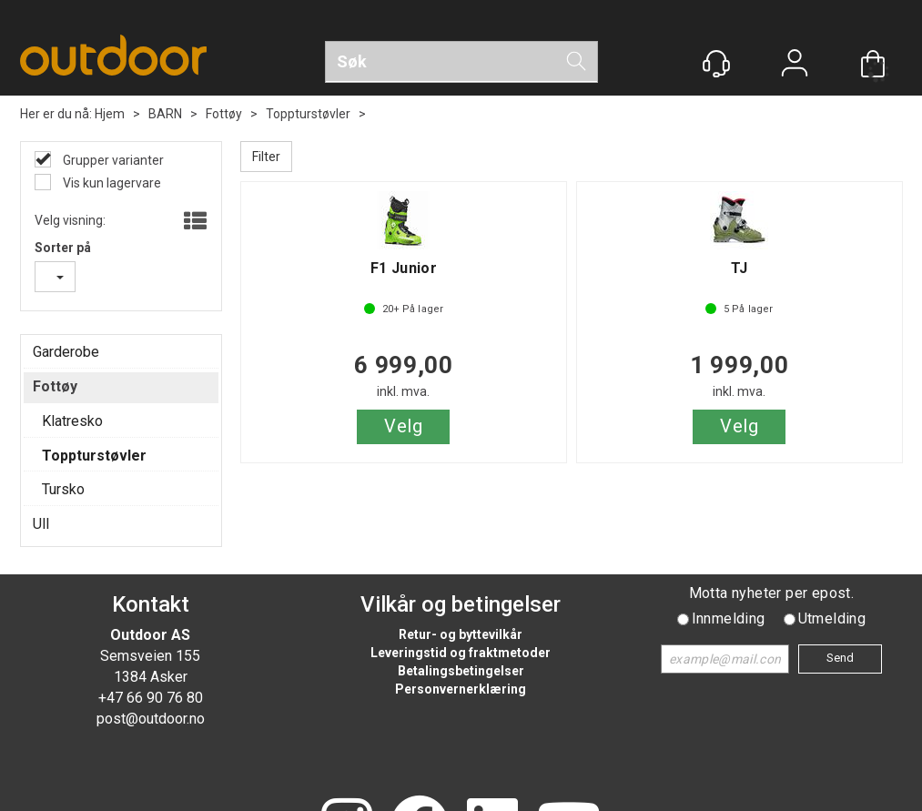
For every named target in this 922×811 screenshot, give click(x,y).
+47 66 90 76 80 (150, 697)
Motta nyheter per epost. (772, 593)
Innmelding (728, 618)
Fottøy (224, 113)
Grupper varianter (112, 160)
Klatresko (72, 421)
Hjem (110, 113)
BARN (165, 113)
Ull (41, 523)
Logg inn (794, 65)
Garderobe (66, 351)
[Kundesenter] (716, 63)
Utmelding (832, 618)
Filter (266, 156)
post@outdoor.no (150, 718)
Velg (403, 426)
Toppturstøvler (308, 113)
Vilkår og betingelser (460, 604)
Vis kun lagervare (110, 183)
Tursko (63, 489)
